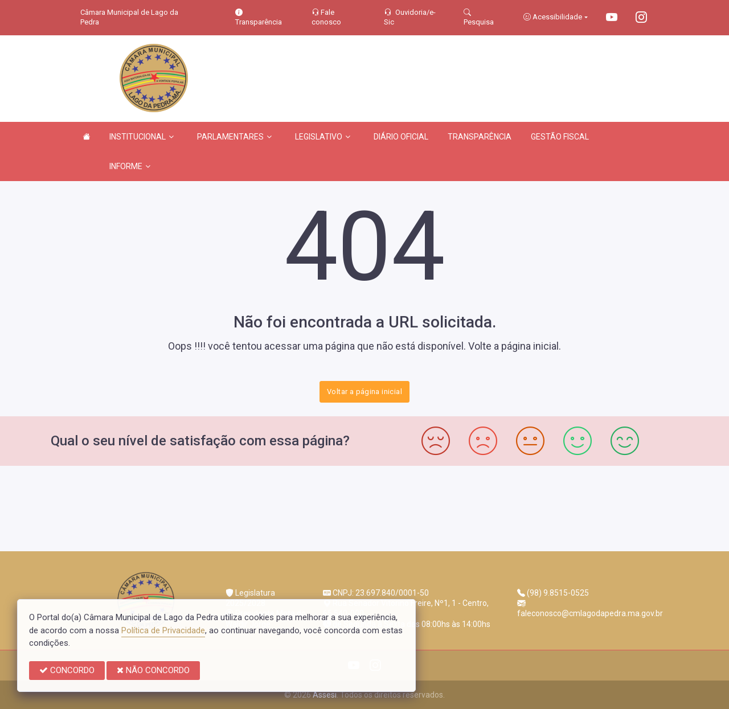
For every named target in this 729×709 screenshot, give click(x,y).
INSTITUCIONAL (141, 137)
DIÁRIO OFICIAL (401, 136)
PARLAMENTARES (234, 137)
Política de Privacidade (163, 630)
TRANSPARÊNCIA (479, 136)
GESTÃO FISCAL (560, 136)
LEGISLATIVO (322, 137)
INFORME (129, 166)
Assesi (325, 694)
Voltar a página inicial (364, 391)
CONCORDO (67, 670)
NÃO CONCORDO (153, 670)
